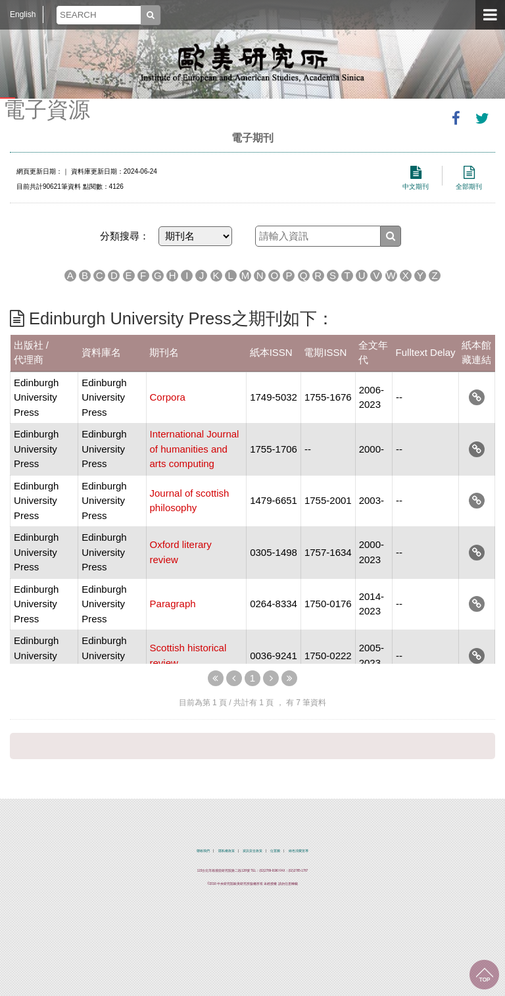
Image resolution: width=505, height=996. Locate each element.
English (23, 14)
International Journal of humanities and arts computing (194, 448)
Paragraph (173, 603)
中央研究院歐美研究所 (252, 62)
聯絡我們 (203, 851)
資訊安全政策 (252, 851)
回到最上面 (484, 974)
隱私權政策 (226, 851)
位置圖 (275, 851)
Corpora (167, 397)
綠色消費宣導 (298, 851)
